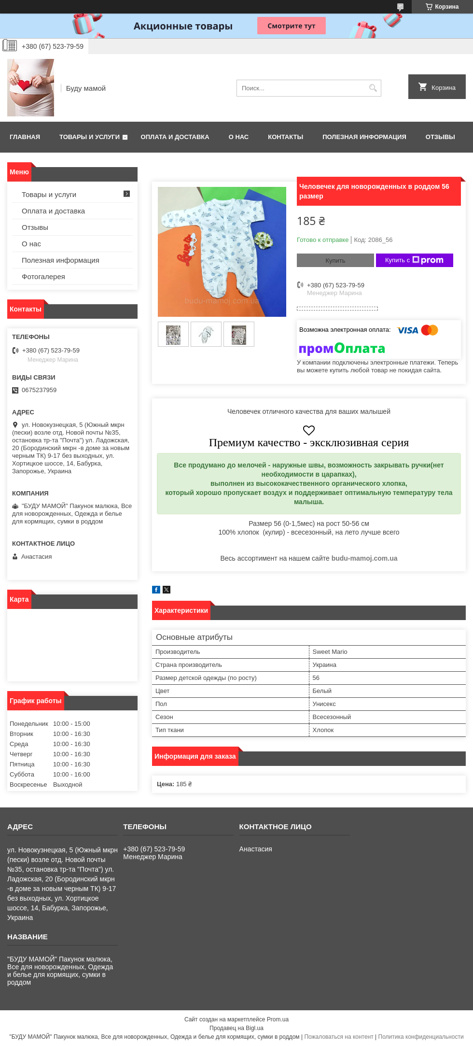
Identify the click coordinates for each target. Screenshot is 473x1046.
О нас (239, 137)
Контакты (285, 137)
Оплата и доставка (175, 137)
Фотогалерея (43, 276)
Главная (25, 137)
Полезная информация (364, 137)
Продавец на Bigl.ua (236, 1028)
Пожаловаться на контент (338, 1036)
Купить (335, 260)
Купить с (414, 260)
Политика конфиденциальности (421, 1036)
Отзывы (440, 137)
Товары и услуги (89, 137)
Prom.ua (278, 1019)
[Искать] (372, 88)
